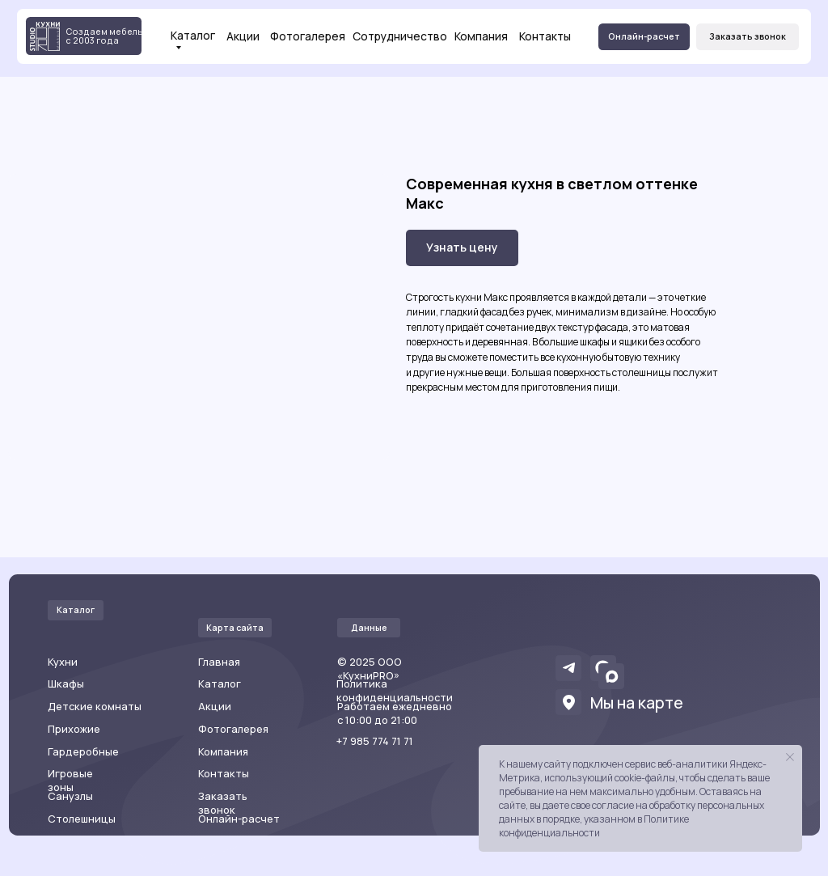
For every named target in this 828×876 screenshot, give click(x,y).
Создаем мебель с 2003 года (104, 36)
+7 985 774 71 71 (374, 741)
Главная (219, 661)
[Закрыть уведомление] (790, 757)
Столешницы (82, 818)
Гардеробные (83, 751)
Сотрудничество (400, 36)
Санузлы (70, 796)
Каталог (193, 36)
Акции (243, 36)
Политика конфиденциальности (394, 690)
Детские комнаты (95, 706)
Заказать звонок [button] (222, 803)
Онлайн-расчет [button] (239, 818)
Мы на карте (636, 702)
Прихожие (74, 729)
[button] (747, 36)
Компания (481, 36)
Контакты (545, 36)
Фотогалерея (307, 36)
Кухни (63, 661)
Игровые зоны (70, 780)
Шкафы (66, 683)
